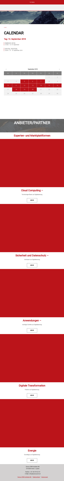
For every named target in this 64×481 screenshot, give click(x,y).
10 (8, 85)
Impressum (44, 477)
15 (49, 85)
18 (16, 89)
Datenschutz (36, 477)
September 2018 (33, 69)
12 (24, 85)
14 (41, 85)
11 (16, 85)
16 (57, 85)
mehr (32, 200)
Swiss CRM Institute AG (25, 477)
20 (32, 89)
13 (32, 85)
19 (24, 89)
